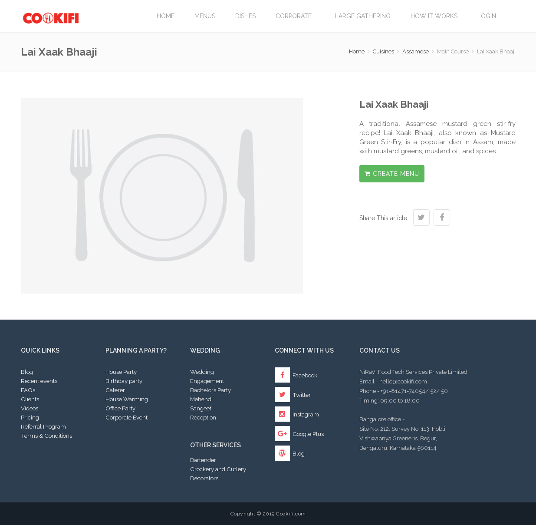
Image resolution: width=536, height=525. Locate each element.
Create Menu (392, 173)
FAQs (28, 389)
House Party (121, 371)
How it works (434, 16)
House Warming (126, 399)
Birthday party (123, 380)
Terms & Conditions (46, 435)
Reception (203, 417)
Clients (30, 399)
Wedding (202, 371)
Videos (29, 408)
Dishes (245, 16)
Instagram (297, 414)
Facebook (296, 375)
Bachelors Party (210, 389)
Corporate (295, 16)
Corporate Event (126, 417)
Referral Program (43, 426)
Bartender (203, 459)
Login (486, 16)
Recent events (39, 380)
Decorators (204, 478)
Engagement (207, 380)
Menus (204, 16)
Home (165, 16)
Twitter (293, 394)
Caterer (115, 389)
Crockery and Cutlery (218, 469)
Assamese (415, 51)
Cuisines (383, 51)
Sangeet (200, 408)
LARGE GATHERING (363, 16)
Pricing (30, 417)
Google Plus (299, 433)
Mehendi (201, 399)
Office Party (120, 408)
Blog (27, 371)
